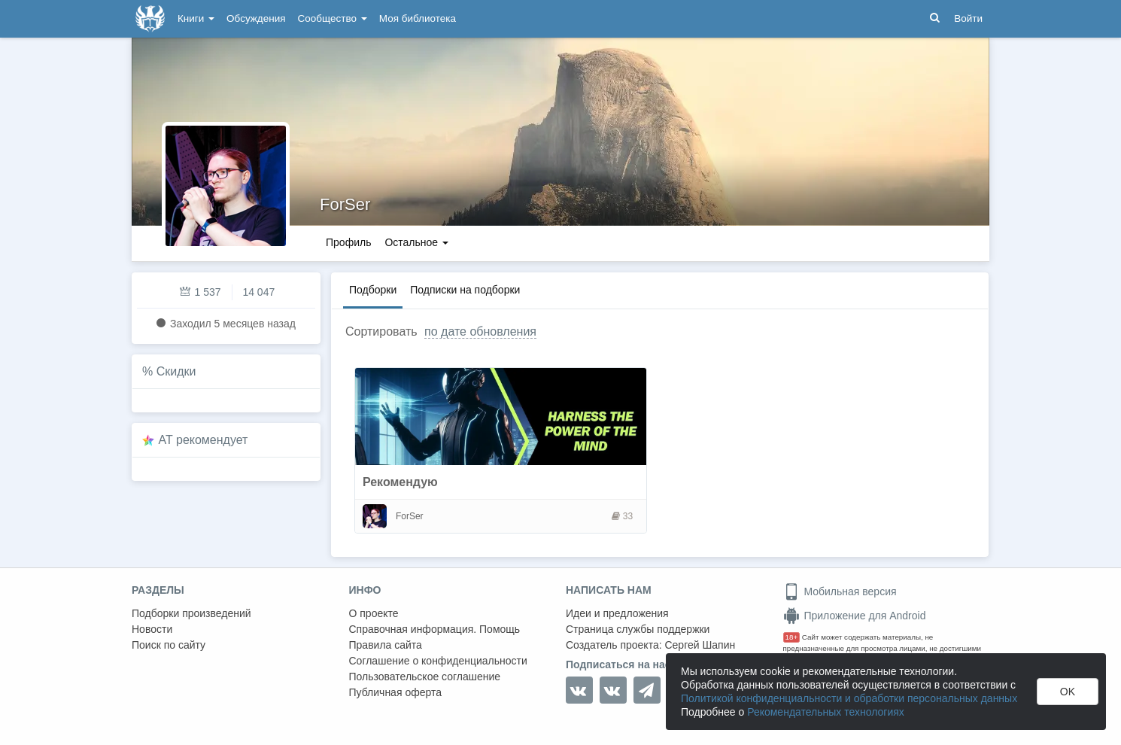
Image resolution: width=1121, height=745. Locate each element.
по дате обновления (480, 331)
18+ (791, 637)
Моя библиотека (417, 18)
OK (1067, 692)
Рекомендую (400, 482)
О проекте (374, 613)
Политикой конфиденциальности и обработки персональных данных (849, 698)
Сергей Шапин (699, 645)
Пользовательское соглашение (425, 676)
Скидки (176, 371)
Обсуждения (255, 18)
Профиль (348, 242)
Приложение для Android (854, 615)
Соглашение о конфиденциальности (438, 661)
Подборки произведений (191, 613)
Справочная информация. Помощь (435, 629)
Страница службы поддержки (637, 629)
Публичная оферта (395, 692)
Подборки (372, 290)
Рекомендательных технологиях (825, 712)
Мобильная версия (840, 591)
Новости (152, 629)
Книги (196, 18)
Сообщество (332, 18)
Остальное (416, 242)
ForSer (345, 204)
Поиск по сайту (168, 645)
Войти (968, 18)
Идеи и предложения (617, 613)
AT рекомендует (203, 439)
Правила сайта (385, 645)
